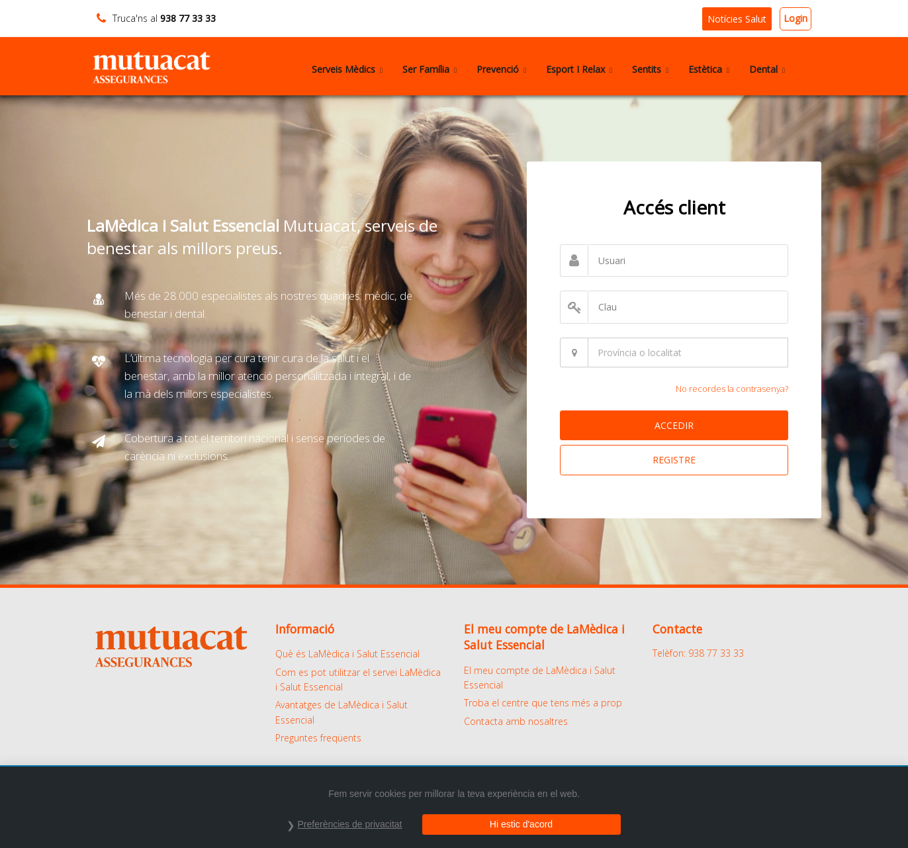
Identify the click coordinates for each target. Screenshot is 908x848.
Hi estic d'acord (521, 824)
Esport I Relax (579, 69)
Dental (767, 69)
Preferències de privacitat (350, 824)
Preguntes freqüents (318, 737)
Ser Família (429, 69)
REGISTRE (674, 459)
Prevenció (501, 69)
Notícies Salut (736, 19)
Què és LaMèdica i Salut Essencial (347, 653)
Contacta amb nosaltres (516, 721)
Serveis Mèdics (347, 69)
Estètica (708, 69)
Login (795, 18)
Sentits (650, 69)
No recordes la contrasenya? (732, 389)
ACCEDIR (674, 425)
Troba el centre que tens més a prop (543, 702)
